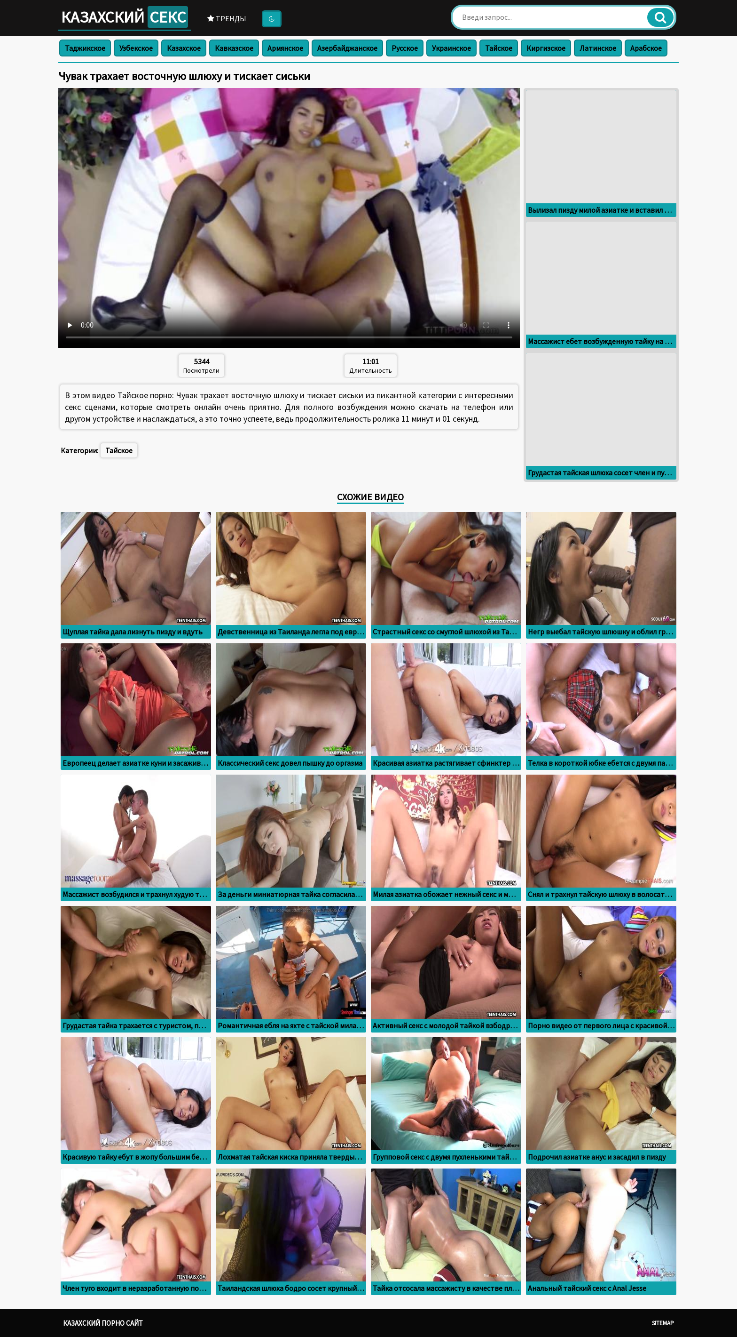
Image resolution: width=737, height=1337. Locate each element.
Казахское (184, 48)
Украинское (451, 48)
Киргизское (545, 48)
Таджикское (85, 48)
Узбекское (136, 48)
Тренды (226, 18)
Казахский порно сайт (103, 1323)
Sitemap (663, 1323)
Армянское (285, 48)
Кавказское (234, 48)
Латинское (598, 48)
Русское (405, 48)
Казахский (124, 17)
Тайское (498, 48)
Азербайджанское (347, 48)
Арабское (646, 48)
